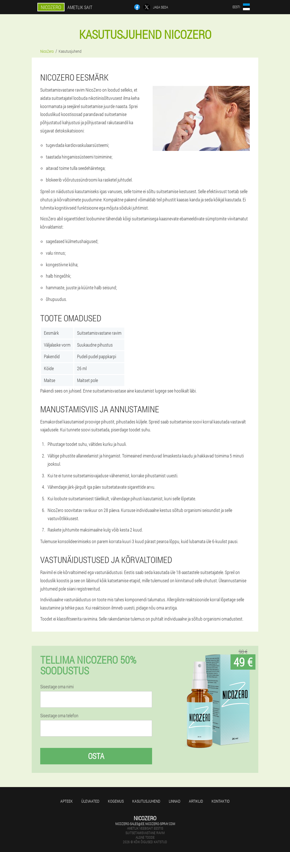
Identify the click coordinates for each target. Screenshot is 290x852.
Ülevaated (90, 801)
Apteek (66, 801)
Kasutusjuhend (146, 801)
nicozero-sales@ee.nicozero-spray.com (145, 823)
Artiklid (196, 801)
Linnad (174, 801)
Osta (96, 756)
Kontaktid (221, 801)
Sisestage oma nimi (57, 686)
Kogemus (116, 801)
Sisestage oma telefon (59, 715)
